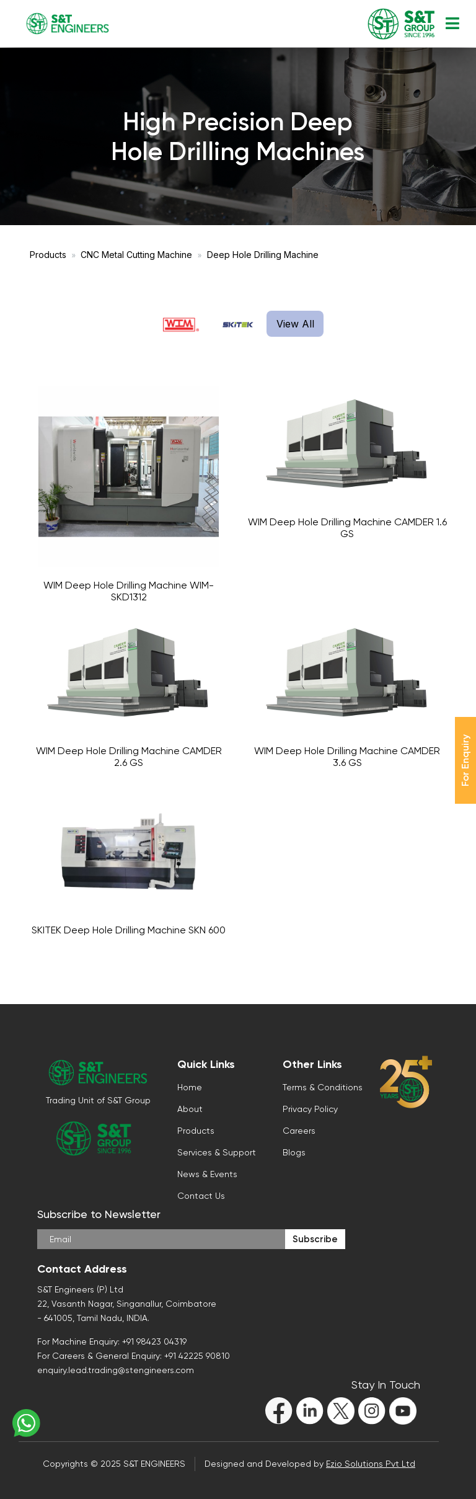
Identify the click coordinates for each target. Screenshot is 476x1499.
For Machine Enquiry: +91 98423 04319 (112, 1341)
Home (189, 1087)
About (190, 1109)
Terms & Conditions (323, 1087)
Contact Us (201, 1196)
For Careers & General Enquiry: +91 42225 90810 (133, 1356)
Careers (299, 1131)
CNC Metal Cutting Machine (136, 254)
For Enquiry (465, 760)
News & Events (207, 1174)
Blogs (294, 1152)
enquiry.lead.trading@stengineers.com (115, 1370)
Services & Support (216, 1152)
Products (48, 254)
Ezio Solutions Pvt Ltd (370, 1464)
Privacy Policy (310, 1109)
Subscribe (315, 1239)
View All (295, 324)
